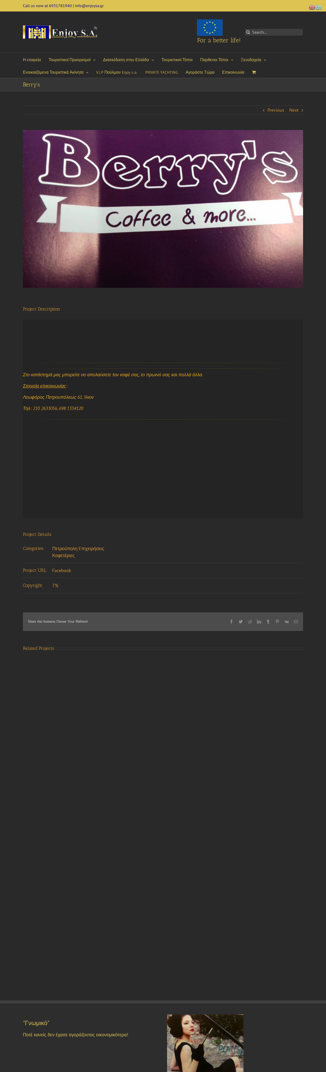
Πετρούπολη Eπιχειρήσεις (78, 548)
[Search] (248, 32)
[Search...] (273, 32)
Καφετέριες (63, 555)
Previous (275, 110)
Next (293, 110)
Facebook (61, 570)
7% (55, 585)
